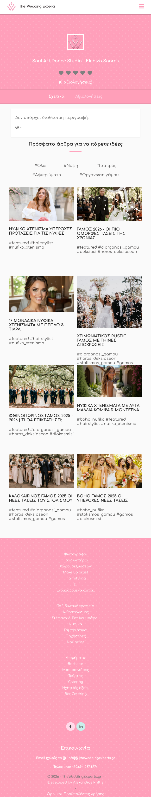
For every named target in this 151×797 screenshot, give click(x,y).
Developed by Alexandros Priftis (75, 782)
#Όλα (40, 166)
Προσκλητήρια (75, 560)
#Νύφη (71, 166)
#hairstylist (41, 243)
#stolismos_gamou (96, 363)
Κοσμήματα (75, 658)
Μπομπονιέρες (75, 670)
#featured (19, 243)
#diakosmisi (62, 434)
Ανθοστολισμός (76, 612)
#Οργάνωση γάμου (99, 175)
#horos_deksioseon (117, 252)
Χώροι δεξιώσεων (76, 566)
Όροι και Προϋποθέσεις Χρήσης (75, 794)
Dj (75, 584)
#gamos (124, 363)
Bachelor (75, 664)
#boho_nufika (91, 419)
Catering (75, 682)
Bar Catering (76, 694)
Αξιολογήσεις (89, 96)
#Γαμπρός (106, 166)
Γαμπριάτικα (75, 630)
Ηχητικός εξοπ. (75, 688)
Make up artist (75, 572)
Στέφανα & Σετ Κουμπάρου (75, 618)
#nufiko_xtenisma (26, 247)
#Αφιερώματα (46, 175)
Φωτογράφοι (75, 554)
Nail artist (75, 642)
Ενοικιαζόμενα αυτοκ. (76, 590)
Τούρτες (75, 676)
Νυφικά (75, 624)
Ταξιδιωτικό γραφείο (75, 606)
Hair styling (76, 578)
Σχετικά (56, 96)
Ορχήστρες (75, 636)
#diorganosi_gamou (118, 247)
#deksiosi (86, 252)
